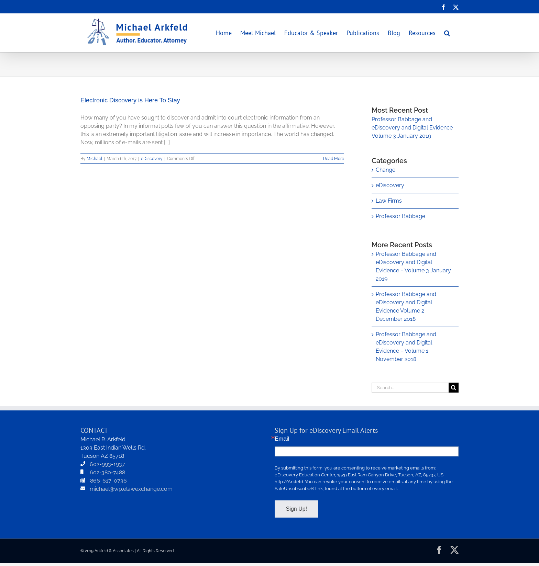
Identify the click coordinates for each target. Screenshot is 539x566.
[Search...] (410, 388)
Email (282, 438)
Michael (94, 158)
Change (385, 170)
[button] (447, 32)
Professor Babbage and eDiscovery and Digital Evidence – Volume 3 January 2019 (414, 127)
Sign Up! (296, 509)
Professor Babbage (400, 216)
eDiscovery (152, 158)
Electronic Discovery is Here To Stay (130, 100)
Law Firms (389, 200)
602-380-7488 (107, 472)
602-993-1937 (107, 464)
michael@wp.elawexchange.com (131, 489)
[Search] (454, 388)
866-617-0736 (108, 480)
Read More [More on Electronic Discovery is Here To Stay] (333, 158)
